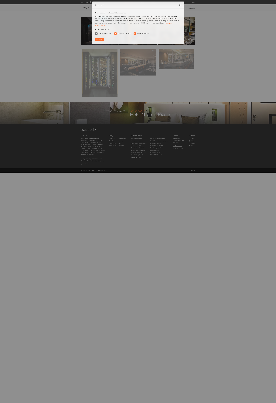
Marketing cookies (143, 33)
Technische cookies (105, 33)
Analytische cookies (124, 33)
